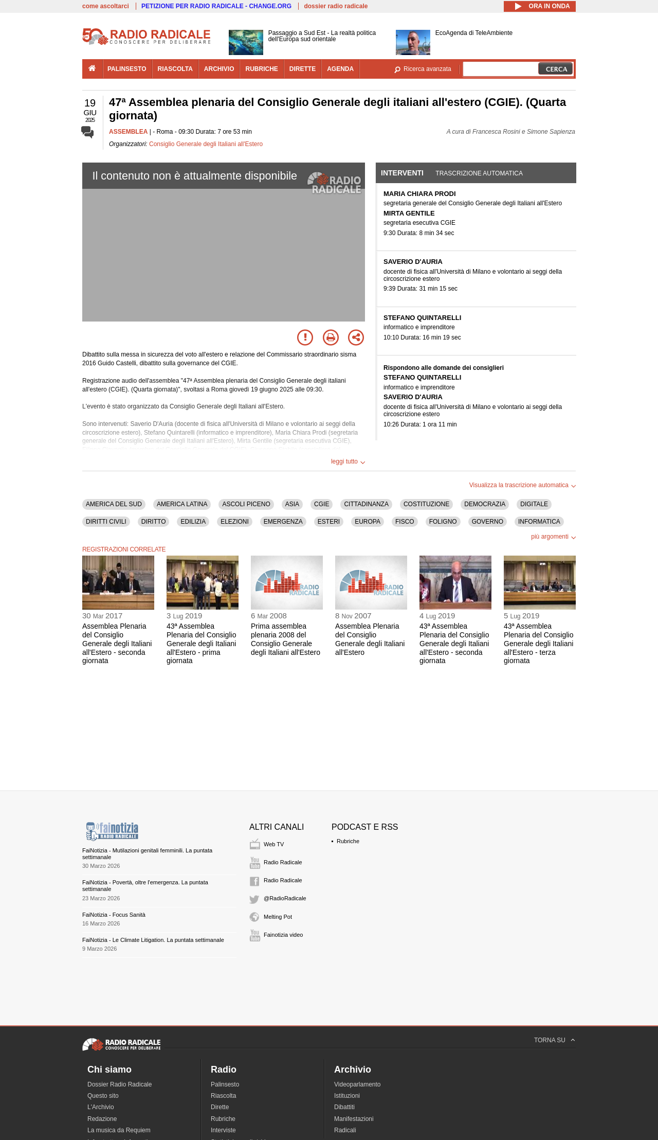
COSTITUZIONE (426, 504)
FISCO (404, 521)
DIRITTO (153, 521)
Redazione (102, 1119)
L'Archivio (100, 1107)
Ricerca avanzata (427, 69)
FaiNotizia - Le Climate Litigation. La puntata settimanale (153, 940)
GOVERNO (487, 521)
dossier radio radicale (336, 6)
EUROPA (367, 521)
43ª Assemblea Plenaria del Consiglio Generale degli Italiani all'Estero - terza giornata (538, 643)
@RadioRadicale (285, 898)
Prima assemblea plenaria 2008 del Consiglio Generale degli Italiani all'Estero (285, 639)
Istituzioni (347, 1095)
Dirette (220, 1107)
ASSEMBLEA (128, 131)
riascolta (175, 69)
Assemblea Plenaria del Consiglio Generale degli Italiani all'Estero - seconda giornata (117, 643)
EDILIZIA (193, 521)
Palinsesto (225, 1084)
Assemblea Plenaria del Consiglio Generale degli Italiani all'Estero (370, 639)
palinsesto (127, 69)
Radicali (345, 1130)
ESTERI (329, 521)
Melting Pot (278, 917)
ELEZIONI (235, 521)
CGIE (321, 504)
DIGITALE (534, 504)
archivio (219, 69)
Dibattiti (344, 1107)
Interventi (402, 173)
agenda (340, 69)
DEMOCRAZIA (484, 504)
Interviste (223, 1130)
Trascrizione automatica (479, 173)
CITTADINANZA (366, 504)
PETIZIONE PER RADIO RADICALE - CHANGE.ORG (216, 6)
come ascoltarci (105, 6)
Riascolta (223, 1095)
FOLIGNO (443, 521)
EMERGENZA (283, 521)
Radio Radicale (283, 862)
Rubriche (348, 841)
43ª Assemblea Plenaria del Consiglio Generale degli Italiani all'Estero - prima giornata (201, 643)
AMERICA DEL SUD (114, 504)
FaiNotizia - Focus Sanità (113, 915)
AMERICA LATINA (182, 504)
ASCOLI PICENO (246, 504)
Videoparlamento (357, 1084)
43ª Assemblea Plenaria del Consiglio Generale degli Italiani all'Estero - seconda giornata (454, 643)
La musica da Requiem (119, 1130)
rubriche (261, 69)
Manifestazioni (354, 1119)
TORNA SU (549, 1040)
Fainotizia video (283, 935)
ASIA (292, 504)
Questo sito (103, 1095)
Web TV (274, 844)
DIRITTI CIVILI (106, 521)
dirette (302, 69)
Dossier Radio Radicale (119, 1084)
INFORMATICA (539, 521)
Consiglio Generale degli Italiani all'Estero (206, 144)
